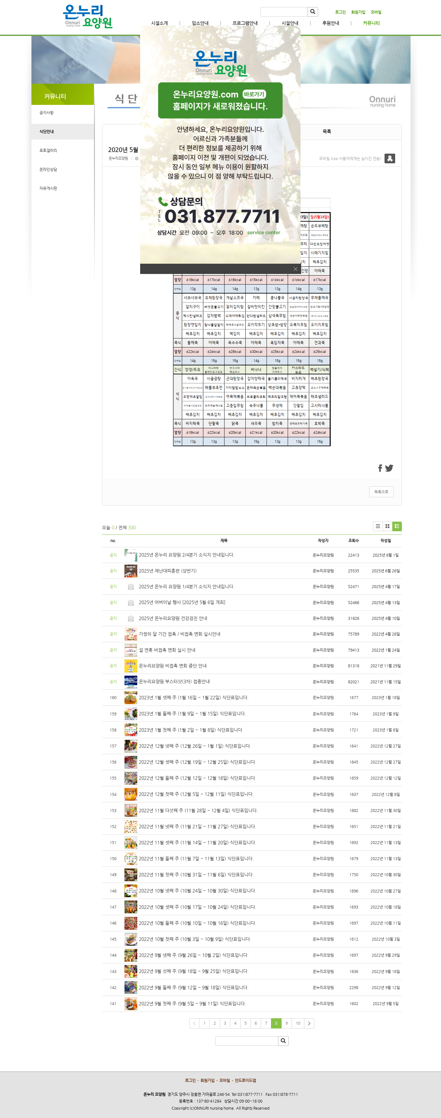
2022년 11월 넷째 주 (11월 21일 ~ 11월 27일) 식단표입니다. (197, 826)
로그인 (340, 12)
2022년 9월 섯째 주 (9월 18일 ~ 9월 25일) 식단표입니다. (194, 971)
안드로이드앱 (245, 1080)
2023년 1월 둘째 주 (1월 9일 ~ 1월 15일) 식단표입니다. (192, 713)
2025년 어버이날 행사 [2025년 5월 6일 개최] (182, 602)
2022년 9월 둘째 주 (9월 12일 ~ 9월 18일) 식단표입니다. (194, 987)
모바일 (376, 12)
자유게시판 (48, 188)
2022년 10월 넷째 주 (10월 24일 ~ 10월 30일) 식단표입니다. (197, 890)
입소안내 (200, 23)
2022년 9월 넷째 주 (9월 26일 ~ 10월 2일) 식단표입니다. (194, 955)
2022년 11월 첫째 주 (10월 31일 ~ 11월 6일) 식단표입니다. (196, 874)
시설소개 (159, 23)
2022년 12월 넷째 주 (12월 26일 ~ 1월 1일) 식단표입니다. (195, 745)
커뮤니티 (371, 23)
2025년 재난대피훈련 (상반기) (168, 570)
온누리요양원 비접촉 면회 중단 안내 (173, 665)
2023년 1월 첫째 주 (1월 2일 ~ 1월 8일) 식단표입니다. (191, 729)
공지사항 (46, 112)
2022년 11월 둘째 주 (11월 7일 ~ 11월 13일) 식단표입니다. (196, 858)
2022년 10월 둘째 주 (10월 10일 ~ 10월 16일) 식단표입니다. (197, 923)
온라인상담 (48, 169)
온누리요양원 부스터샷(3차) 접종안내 (174, 681)
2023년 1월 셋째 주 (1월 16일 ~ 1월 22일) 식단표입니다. (194, 697)
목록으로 (381, 492)
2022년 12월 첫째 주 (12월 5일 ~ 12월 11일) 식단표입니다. (196, 794)
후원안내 (330, 23)
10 (298, 1023)
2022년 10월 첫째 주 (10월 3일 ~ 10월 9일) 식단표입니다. (195, 939)
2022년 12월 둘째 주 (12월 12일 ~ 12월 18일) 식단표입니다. (197, 778)
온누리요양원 (118, 158)
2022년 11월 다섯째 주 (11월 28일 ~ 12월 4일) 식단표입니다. (198, 810)
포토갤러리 (48, 150)
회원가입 (358, 12)
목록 (327, 131)
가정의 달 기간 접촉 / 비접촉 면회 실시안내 (179, 633)
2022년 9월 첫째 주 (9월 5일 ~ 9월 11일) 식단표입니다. (192, 1003)
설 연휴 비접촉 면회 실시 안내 (167, 650)
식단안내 (46, 131)
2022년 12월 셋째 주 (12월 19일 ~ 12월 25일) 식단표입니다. (197, 761)
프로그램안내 (245, 23)
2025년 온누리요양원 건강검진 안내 (173, 618)
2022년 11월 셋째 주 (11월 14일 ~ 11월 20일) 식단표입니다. (197, 842)
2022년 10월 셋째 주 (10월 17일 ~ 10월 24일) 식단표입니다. (197, 906)
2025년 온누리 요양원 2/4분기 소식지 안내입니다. (186, 554)
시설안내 (290, 23)
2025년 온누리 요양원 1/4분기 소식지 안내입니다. (186, 586)
